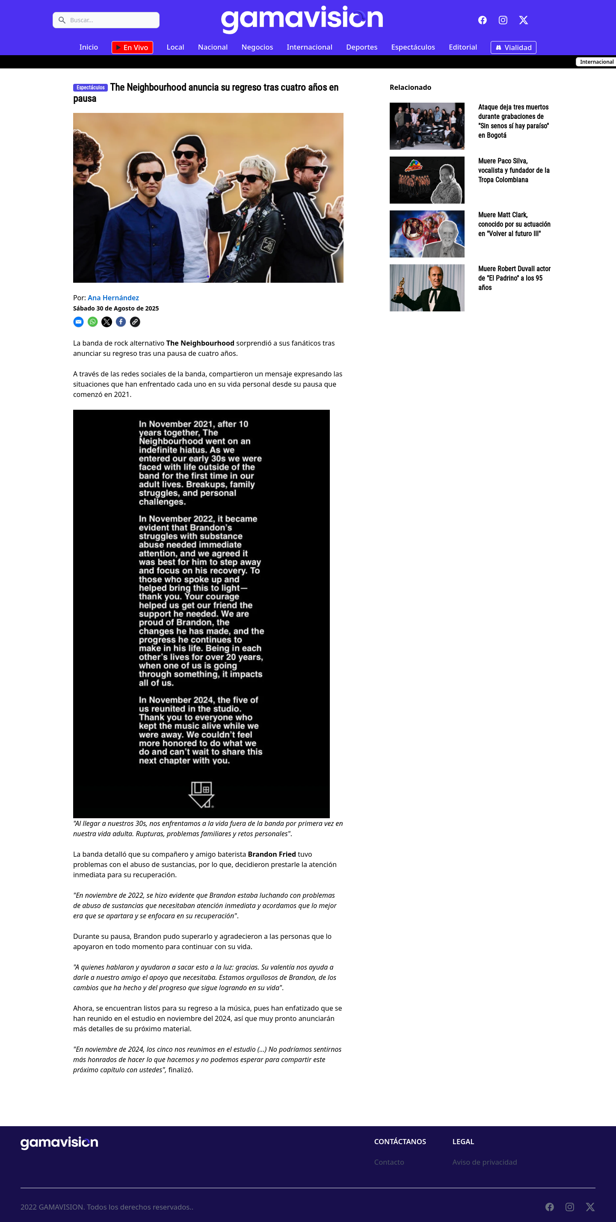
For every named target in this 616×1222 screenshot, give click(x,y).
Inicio (89, 47)
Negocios (257, 47)
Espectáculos (413, 47)
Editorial (463, 47)
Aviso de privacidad (485, 1162)
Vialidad (513, 47)
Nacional (213, 47)
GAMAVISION (60, 1207)
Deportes (361, 47)
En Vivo (132, 47)
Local (175, 47)
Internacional (310, 47)
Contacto (389, 1162)
